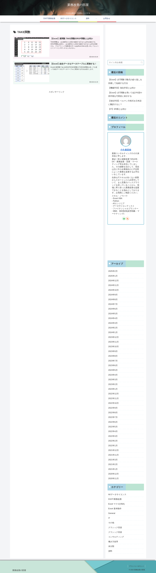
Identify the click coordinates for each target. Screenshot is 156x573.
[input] (126, 62)
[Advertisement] (56, 109)
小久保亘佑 (125, 150)
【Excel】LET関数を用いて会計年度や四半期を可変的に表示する (125, 94)
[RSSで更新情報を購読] (127, 218)
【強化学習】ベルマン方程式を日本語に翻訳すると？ (124, 102)
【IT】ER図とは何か (117, 109)
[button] (142, 62)
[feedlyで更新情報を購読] (124, 218)
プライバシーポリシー (136, 566)
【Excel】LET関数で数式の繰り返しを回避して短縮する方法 (125, 81)
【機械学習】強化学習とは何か (122, 88)
